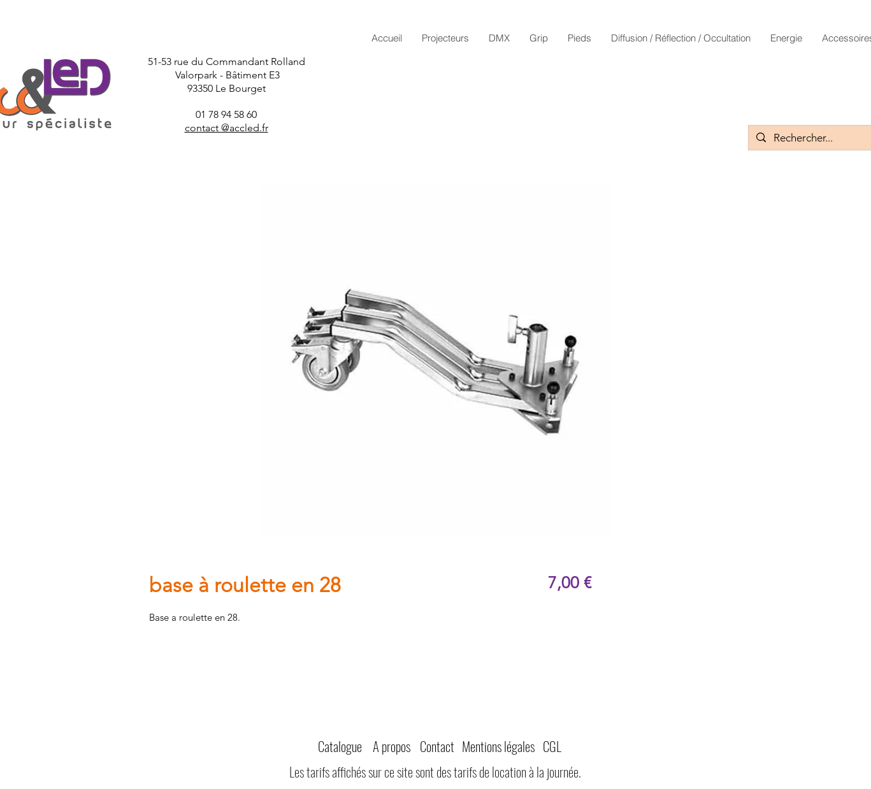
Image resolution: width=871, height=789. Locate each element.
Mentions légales (498, 746)
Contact (437, 746)
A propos (391, 746)
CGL (552, 746)
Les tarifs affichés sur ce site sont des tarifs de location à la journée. (435, 771)
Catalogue (340, 746)
